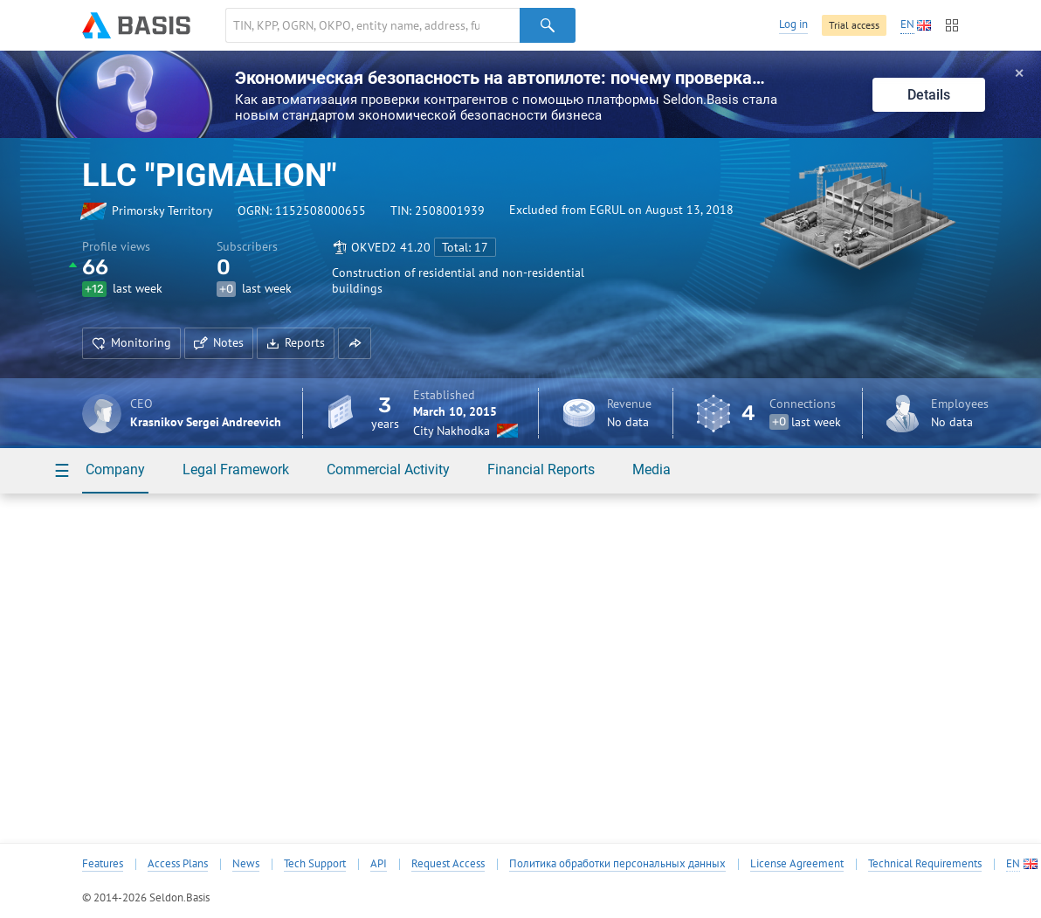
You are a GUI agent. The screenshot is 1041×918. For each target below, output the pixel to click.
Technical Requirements (925, 864)
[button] (354, 343)
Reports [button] (295, 342)
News (245, 864)
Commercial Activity (388, 469)
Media (651, 469)
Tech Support (315, 864)
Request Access (448, 864)
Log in (793, 24)
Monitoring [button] (131, 342)
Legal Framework (236, 469)
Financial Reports (541, 469)
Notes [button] (219, 342)
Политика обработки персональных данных (617, 864)
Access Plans (178, 864)
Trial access (854, 24)
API (378, 864)
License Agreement (797, 864)
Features (102, 864)
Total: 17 (465, 247)
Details (928, 94)
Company (115, 469)
